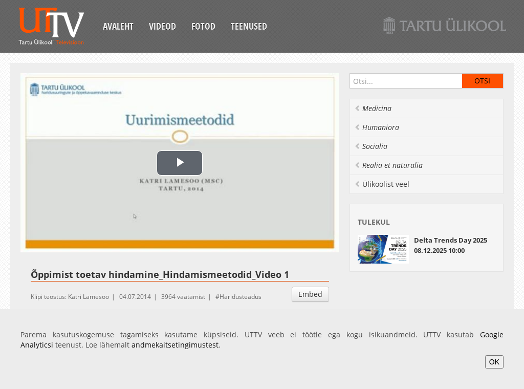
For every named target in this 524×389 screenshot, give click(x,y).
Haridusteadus (240, 296)
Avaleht (118, 26)
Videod (162, 26)
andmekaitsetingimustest (175, 345)
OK (494, 362)
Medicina (372, 108)
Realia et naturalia (388, 165)
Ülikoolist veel (381, 184)
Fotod (203, 26)
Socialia (370, 146)
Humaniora (376, 127)
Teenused (249, 26)
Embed (310, 294)
